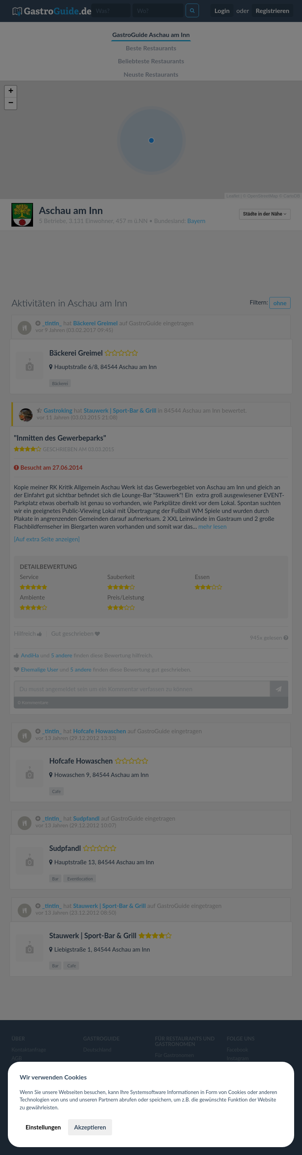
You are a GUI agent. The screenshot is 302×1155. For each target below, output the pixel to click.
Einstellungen (43, 1127)
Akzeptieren (90, 1127)
